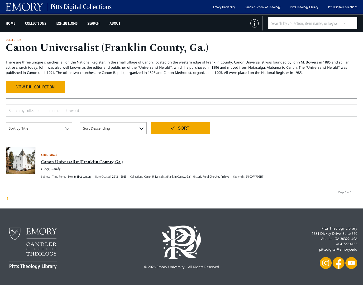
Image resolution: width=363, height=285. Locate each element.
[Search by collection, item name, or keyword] (303, 23)
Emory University (224, 7)
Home (10, 23)
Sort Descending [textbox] (96, 128)
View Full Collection (35, 87)
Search (93, 23)
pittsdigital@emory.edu (338, 249)
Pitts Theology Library (304, 7)
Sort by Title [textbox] (18, 128)
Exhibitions (67, 23)
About (115, 23)
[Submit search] (348, 23)
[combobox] (39, 128)
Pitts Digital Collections (342, 7)
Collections (35, 23)
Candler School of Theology (262, 7)
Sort (184, 128)
